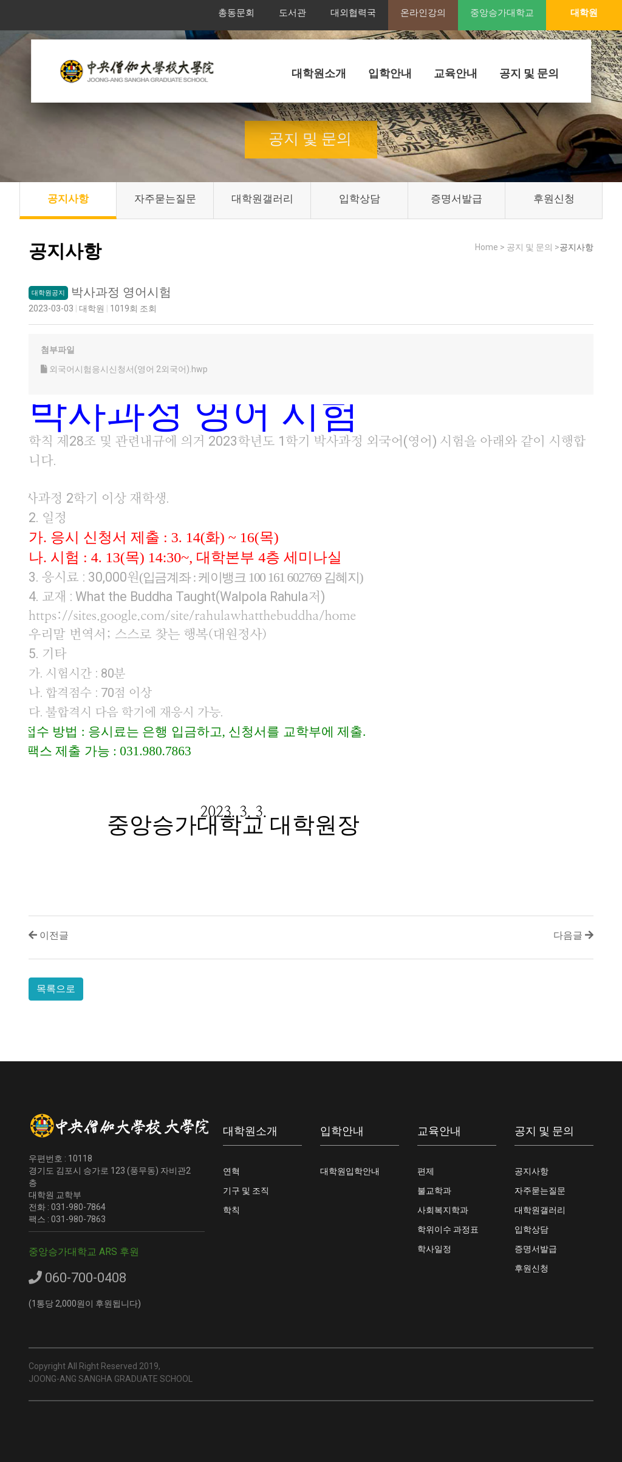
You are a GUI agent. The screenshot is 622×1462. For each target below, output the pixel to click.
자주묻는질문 (165, 198)
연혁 (231, 1171)
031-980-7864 (78, 1207)
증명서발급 (456, 198)
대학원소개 (319, 73)
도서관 (292, 12)
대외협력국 (353, 12)
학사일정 (434, 1249)
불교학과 (434, 1190)
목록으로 (55, 988)
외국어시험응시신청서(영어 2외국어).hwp (124, 369)
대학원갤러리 (262, 198)
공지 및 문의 (529, 73)
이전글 (49, 935)
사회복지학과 (442, 1210)
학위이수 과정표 (448, 1229)
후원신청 (554, 198)
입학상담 (359, 198)
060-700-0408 (77, 1277)
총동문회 (236, 12)
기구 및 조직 (246, 1190)
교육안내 (455, 73)
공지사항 (68, 198)
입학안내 (390, 73)
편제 (425, 1171)
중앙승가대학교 (502, 12)
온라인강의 (423, 12)
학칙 (231, 1210)
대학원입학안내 (350, 1171)
